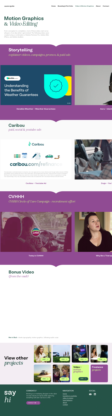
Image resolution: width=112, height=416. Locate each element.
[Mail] (90, 394)
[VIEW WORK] (42, 354)
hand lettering (67, 400)
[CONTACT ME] (33, 403)
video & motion (68, 398)
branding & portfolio (70, 396)
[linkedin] (94, 394)
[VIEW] (45, 359)
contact (65, 405)
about (65, 402)
